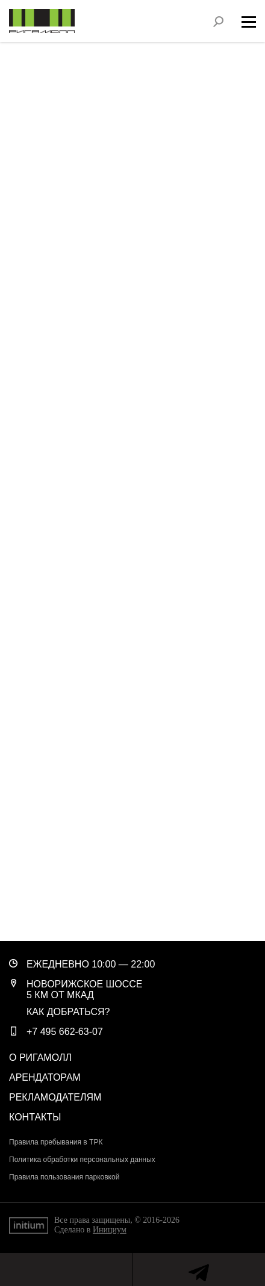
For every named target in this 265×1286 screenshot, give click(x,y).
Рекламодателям (55, 1097)
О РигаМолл (40, 1057)
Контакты (35, 1117)
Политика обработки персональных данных (82, 1159)
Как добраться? (68, 1012)
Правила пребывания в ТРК (55, 1142)
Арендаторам (45, 1077)
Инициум (109, 1229)
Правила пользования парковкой (64, 1177)
